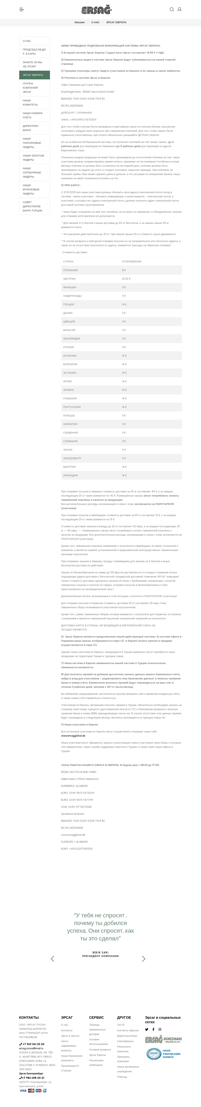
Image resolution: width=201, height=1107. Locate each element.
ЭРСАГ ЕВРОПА (116, 22)
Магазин (80, 22)
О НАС (95, 22)
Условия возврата (100, 1050)
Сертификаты (125, 1041)
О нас (64, 1025)
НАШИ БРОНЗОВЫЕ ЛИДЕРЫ (31, 190)
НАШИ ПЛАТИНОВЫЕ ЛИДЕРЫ (32, 143)
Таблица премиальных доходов (97, 1030)
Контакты (66, 1031)
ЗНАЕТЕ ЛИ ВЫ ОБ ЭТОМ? (32, 64)
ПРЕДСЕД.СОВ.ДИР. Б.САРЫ (34, 52)
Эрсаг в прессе (70, 1036)
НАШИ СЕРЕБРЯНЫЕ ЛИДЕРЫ (32, 173)
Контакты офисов (127, 1031)
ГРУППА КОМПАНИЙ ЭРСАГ (30, 88)
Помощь (122, 1077)
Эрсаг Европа (97, 1055)
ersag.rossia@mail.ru (31, 1048)
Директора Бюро (127, 1036)
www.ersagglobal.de (73, 736)
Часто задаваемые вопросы (68, 1046)
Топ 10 (121, 1025)
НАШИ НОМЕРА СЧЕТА (33, 115)
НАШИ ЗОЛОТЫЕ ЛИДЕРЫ (34, 158)
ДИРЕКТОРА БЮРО (30, 128)
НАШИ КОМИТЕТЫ (30, 103)
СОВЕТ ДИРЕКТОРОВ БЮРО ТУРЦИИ (32, 207)
